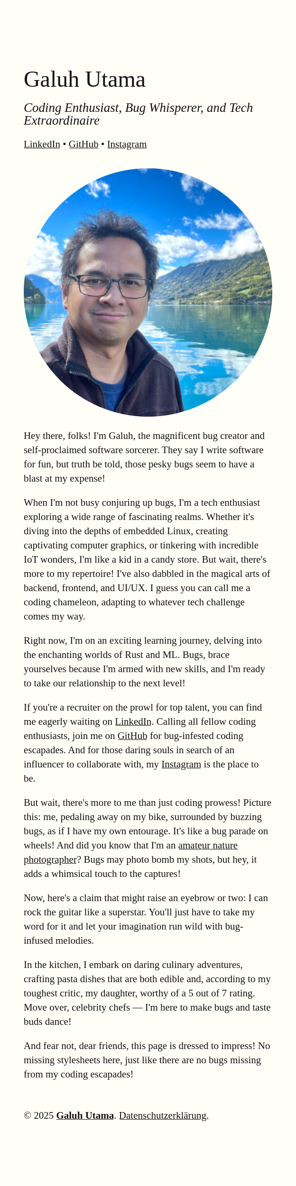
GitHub (84, 144)
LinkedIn (42, 144)
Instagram (127, 144)
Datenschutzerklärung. (164, 1115)
